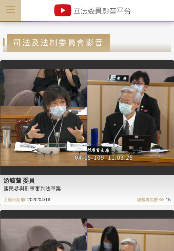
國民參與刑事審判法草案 (32, 188)
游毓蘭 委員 (19, 180)
